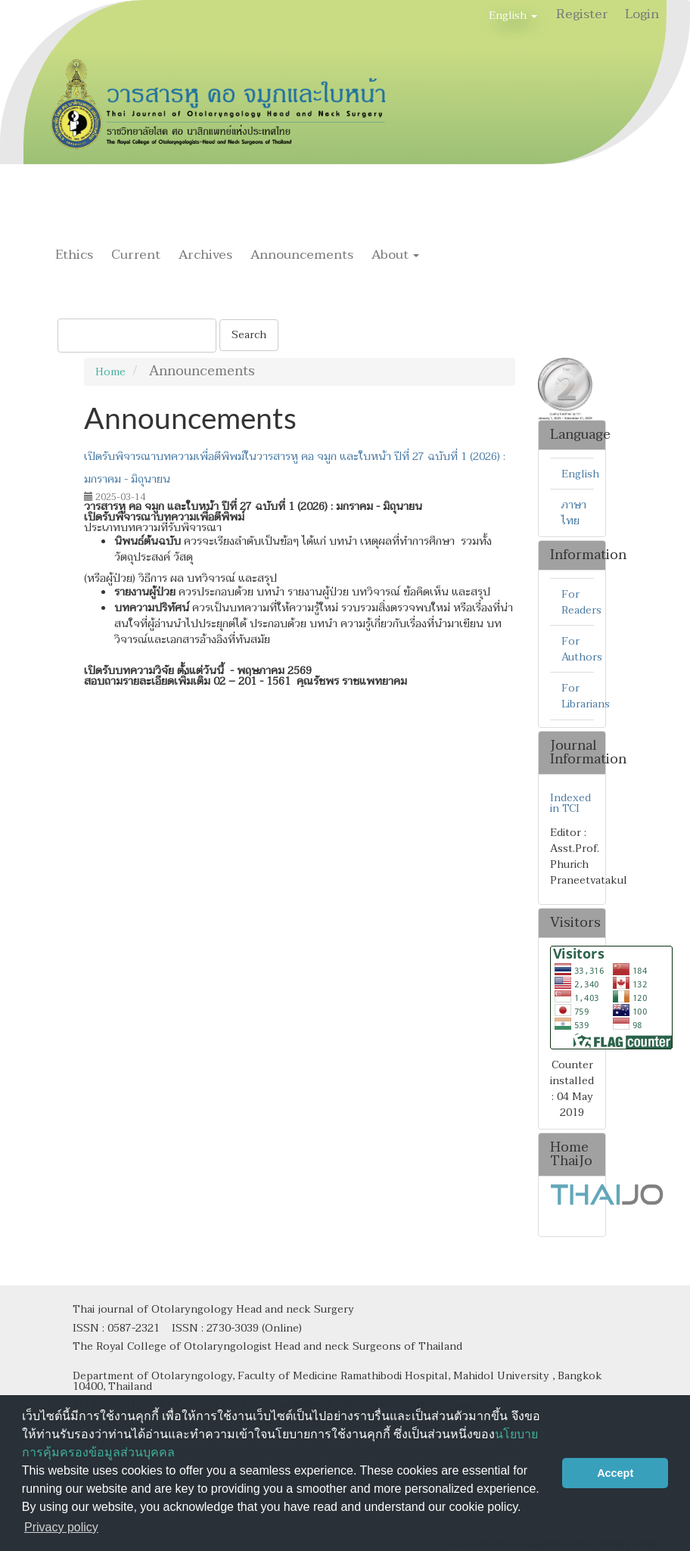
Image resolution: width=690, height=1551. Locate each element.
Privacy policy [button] (61, 1527)
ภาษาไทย (573, 513)
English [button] (513, 15)
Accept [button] (615, 1473)
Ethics (74, 255)
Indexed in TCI (570, 803)
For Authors (581, 649)
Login (642, 14)
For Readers (581, 602)
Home (110, 372)
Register (582, 14)
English (580, 474)
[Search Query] (137, 336)
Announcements (301, 255)
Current (135, 255)
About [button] (395, 255)
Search (249, 334)
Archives (205, 255)
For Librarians (585, 696)
